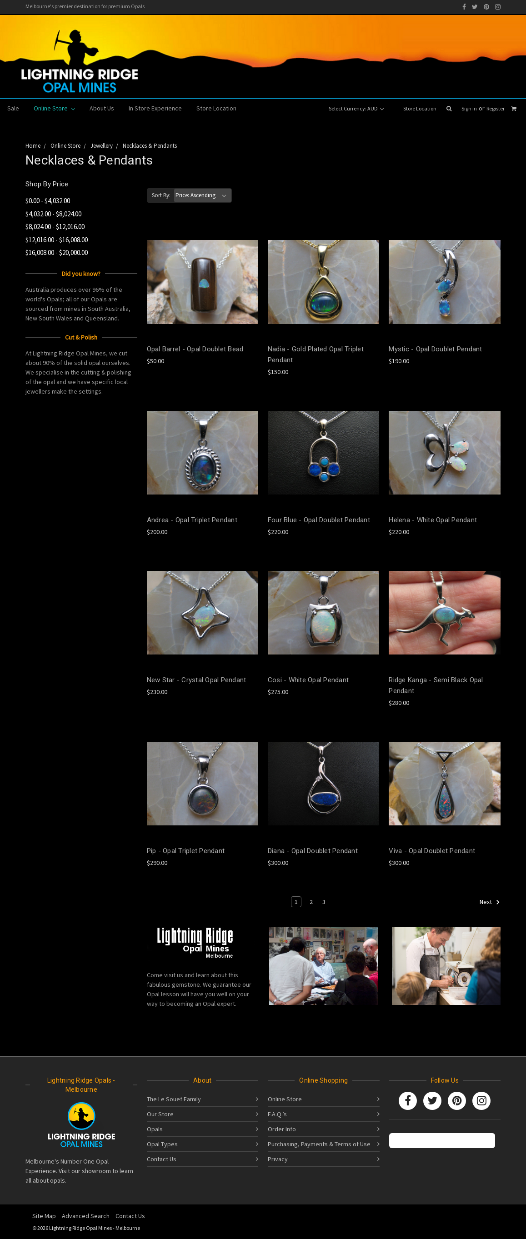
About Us (102, 108)
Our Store (160, 1114)
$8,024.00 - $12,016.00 (55, 226)
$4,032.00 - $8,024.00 (53, 214)
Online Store (54, 108)
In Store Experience (155, 108)
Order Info (282, 1129)
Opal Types (162, 1144)
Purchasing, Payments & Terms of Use (319, 1144)
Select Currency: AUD (356, 108)
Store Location (419, 108)
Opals (155, 1129)
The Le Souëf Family (174, 1099)
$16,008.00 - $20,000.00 (56, 252)
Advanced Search (86, 1216)
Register (495, 108)
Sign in (469, 108)
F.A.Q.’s (277, 1114)
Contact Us (161, 1159)
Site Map (44, 1216)
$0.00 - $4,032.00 (47, 200)
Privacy (278, 1159)
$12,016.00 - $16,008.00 (56, 239)
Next (490, 902)
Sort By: (161, 195)
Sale (13, 108)
